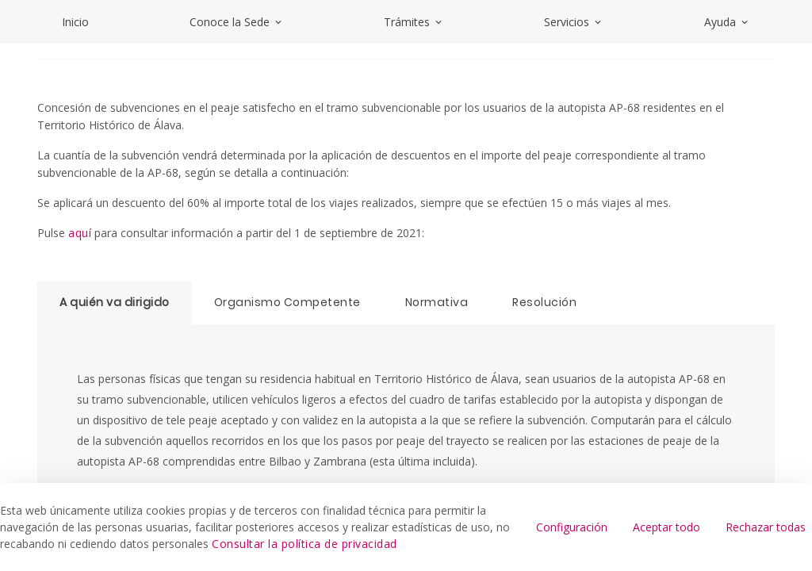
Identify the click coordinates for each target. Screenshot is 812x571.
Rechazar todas (766, 527)
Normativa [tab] (437, 302)
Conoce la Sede (237, 21)
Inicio (75, 21)
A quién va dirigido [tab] (114, 302)
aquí (79, 232)
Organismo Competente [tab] (287, 302)
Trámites (414, 21)
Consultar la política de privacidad (304, 543)
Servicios (573, 21)
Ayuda (727, 21)
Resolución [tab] (544, 302)
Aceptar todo (666, 527)
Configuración (571, 527)
